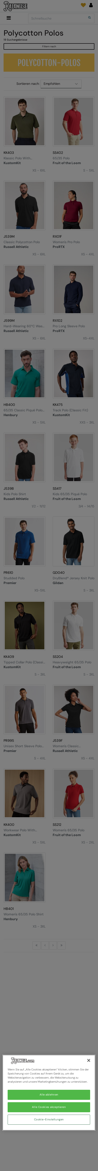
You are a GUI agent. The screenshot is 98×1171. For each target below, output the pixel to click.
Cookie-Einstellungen (49, 1119)
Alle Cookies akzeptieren (49, 1107)
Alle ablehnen (49, 1094)
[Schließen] (88, 1060)
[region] (48, 1093)
